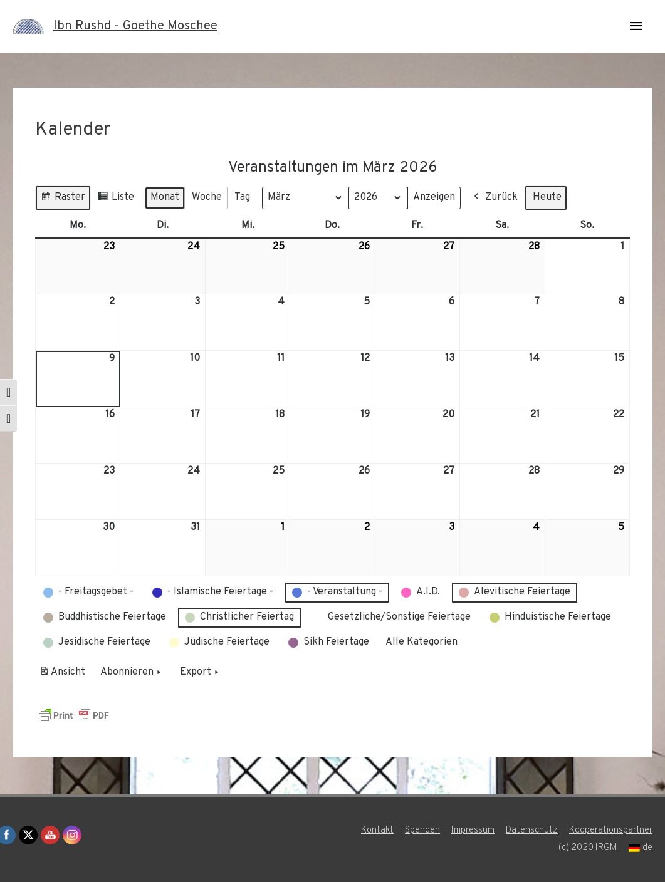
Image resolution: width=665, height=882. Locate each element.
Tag (242, 196)
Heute (547, 196)
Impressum (473, 830)
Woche (207, 196)
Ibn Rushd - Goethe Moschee (135, 26)
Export (200, 673)
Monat (164, 196)
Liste (115, 199)
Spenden (422, 830)
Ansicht (64, 674)
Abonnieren (132, 673)
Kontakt (377, 830)
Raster (62, 199)
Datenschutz (532, 830)
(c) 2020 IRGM (587, 848)
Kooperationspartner (610, 830)
